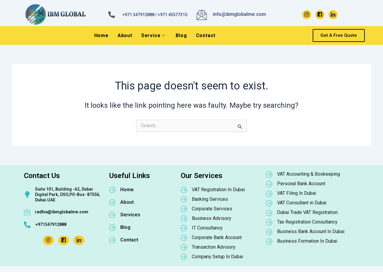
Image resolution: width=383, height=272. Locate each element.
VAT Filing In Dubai (296, 193)
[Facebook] (319, 14)
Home (101, 35)
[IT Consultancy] (184, 228)
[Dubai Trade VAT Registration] (269, 212)
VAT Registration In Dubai (218, 189)
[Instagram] (306, 14)
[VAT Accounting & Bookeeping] (269, 174)
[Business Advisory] (184, 218)
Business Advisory (211, 218)
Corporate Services (212, 209)
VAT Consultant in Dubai (301, 203)
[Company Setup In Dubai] (184, 256)
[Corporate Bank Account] (184, 237)
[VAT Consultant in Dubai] (269, 203)
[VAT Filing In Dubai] (269, 193)
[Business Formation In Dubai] (269, 241)
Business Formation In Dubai (307, 241)
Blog (181, 35)
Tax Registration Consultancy (307, 222)
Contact (206, 35)
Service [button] (153, 35)
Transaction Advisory (213, 247)
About (125, 35)
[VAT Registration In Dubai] (184, 189)
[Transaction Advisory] (184, 247)
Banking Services (210, 199)
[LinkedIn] (333, 14)
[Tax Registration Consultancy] (269, 222)
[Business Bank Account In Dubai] (269, 232)
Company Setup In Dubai (217, 256)
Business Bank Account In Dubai (310, 231)
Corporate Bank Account (217, 237)
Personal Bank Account (301, 183)
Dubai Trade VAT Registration (307, 212)
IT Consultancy (207, 228)
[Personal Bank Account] (269, 184)
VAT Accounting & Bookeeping (308, 174)
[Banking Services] (184, 199)
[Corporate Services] (184, 209)
